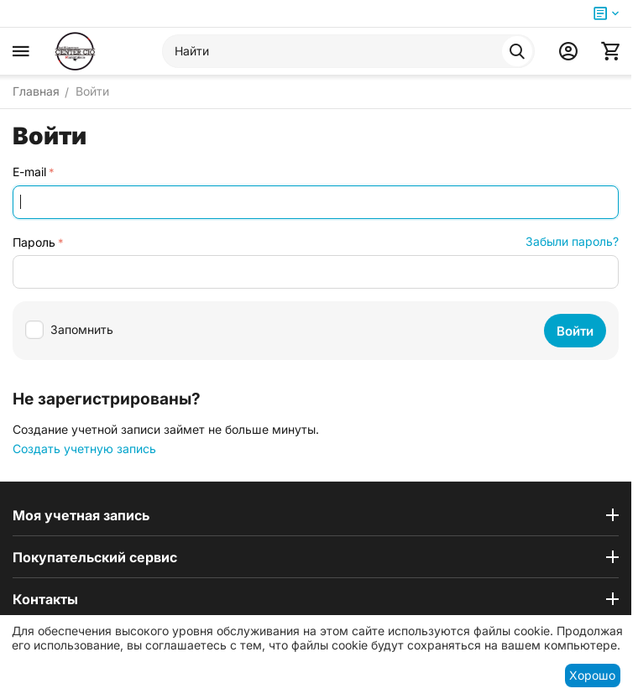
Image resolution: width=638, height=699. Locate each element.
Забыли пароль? (572, 241)
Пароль (34, 242)
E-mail (29, 171)
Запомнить (69, 330)
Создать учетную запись (84, 448)
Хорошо (592, 675)
